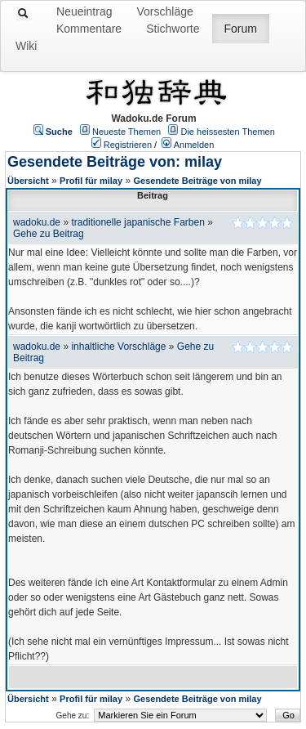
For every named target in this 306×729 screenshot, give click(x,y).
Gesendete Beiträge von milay (197, 181)
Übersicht (28, 181)
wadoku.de (36, 222)
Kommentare (89, 28)
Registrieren (128, 145)
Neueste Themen (126, 131)
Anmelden (194, 145)
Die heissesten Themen (227, 131)
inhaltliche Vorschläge (118, 346)
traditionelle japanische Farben (137, 222)
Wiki (26, 45)
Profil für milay (91, 181)
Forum (240, 28)
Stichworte (172, 28)
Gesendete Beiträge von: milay (114, 162)
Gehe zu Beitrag (48, 233)
